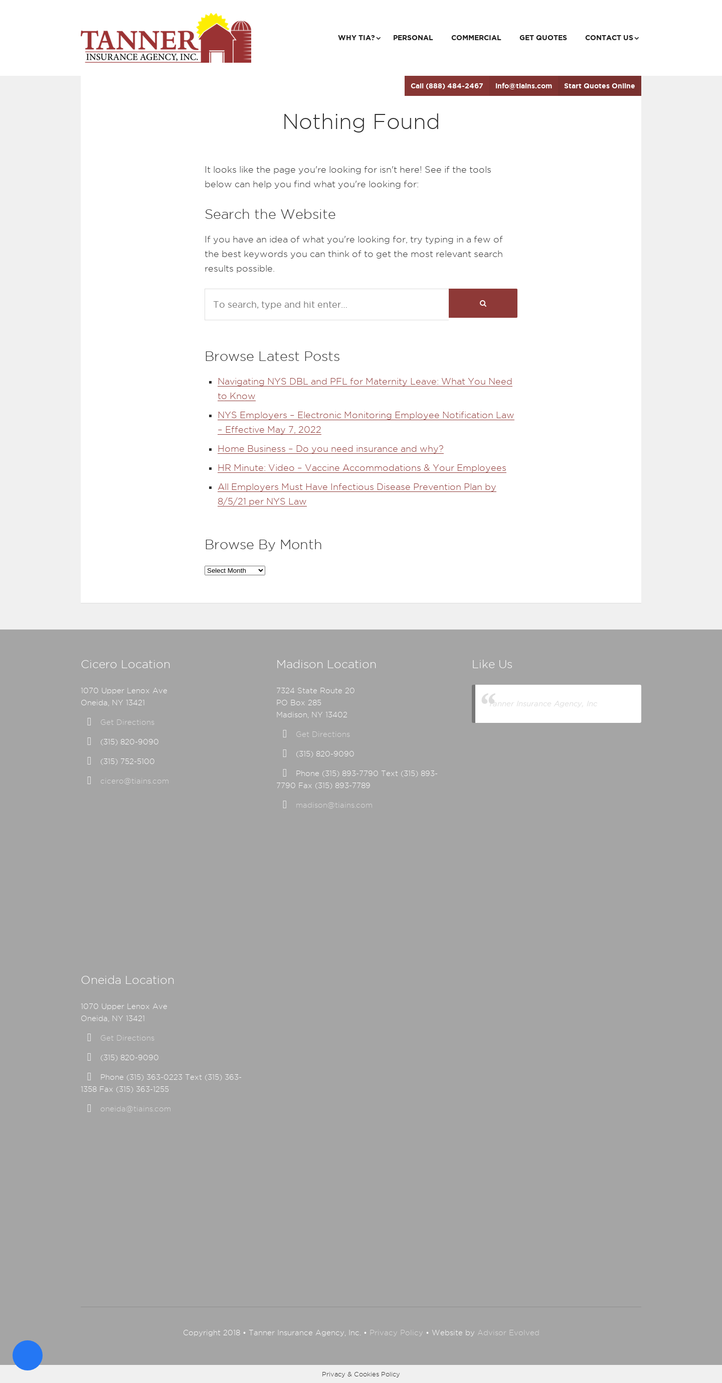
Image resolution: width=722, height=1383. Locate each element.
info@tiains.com (523, 86)
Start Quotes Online (599, 86)
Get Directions (127, 722)
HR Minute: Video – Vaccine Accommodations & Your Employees (362, 467)
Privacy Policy (396, 1333)
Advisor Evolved (508, 1333)
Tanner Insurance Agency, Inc (542, 703)
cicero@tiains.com (134, 781)
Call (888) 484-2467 (447, 86)
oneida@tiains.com (135, 1109)
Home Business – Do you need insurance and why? (331, 448)
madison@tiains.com (334, 805)
